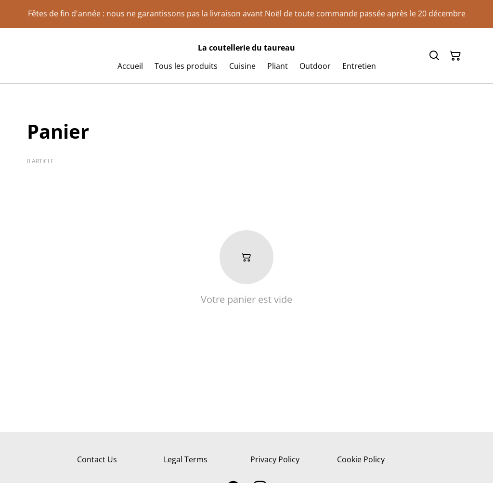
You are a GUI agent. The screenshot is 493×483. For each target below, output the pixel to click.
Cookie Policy (361, 459)
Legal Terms (186, 459)
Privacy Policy (274, 459)
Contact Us (97, 459)
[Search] (434, 55)
